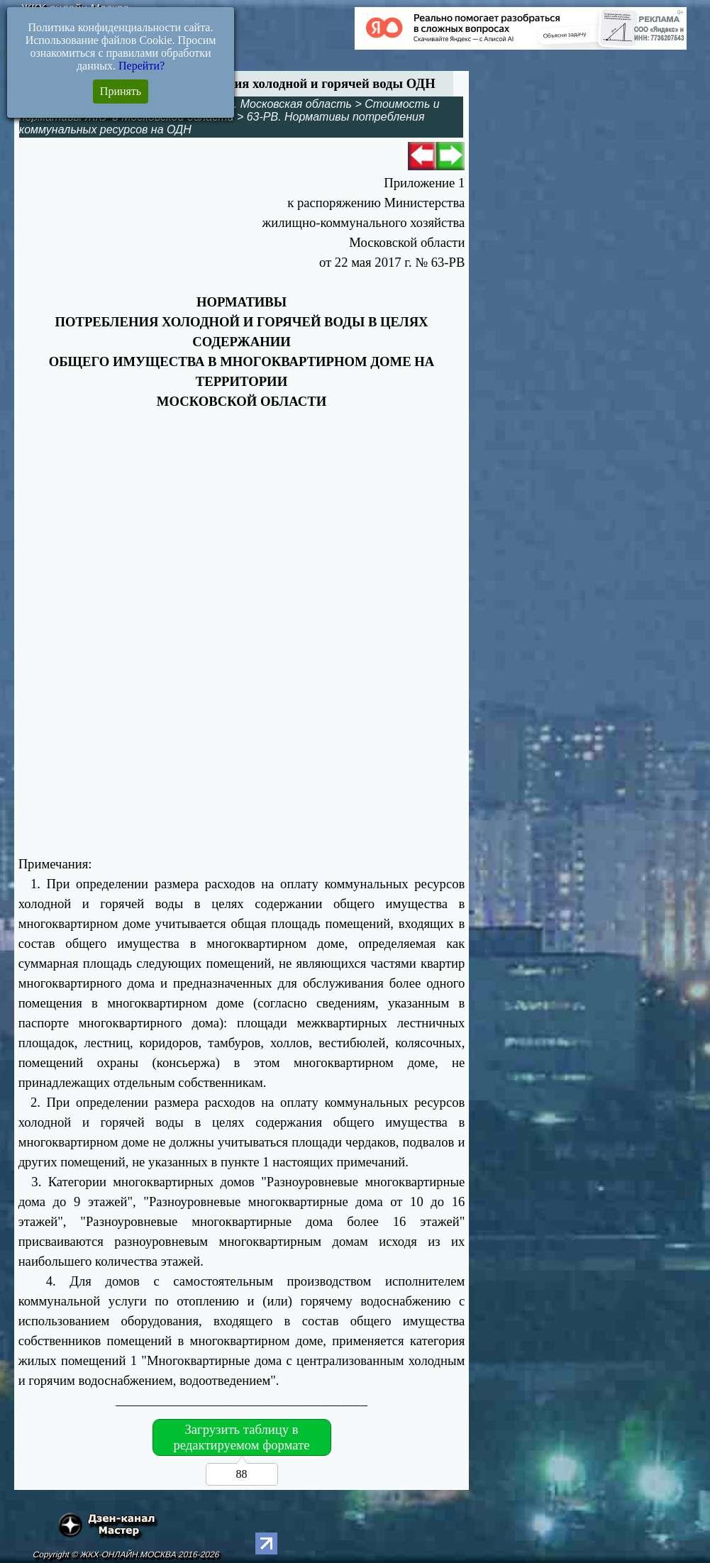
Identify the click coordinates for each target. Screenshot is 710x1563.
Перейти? (141, 66)
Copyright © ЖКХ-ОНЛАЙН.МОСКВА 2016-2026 (126, 1554)
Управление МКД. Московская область (247, 104)
